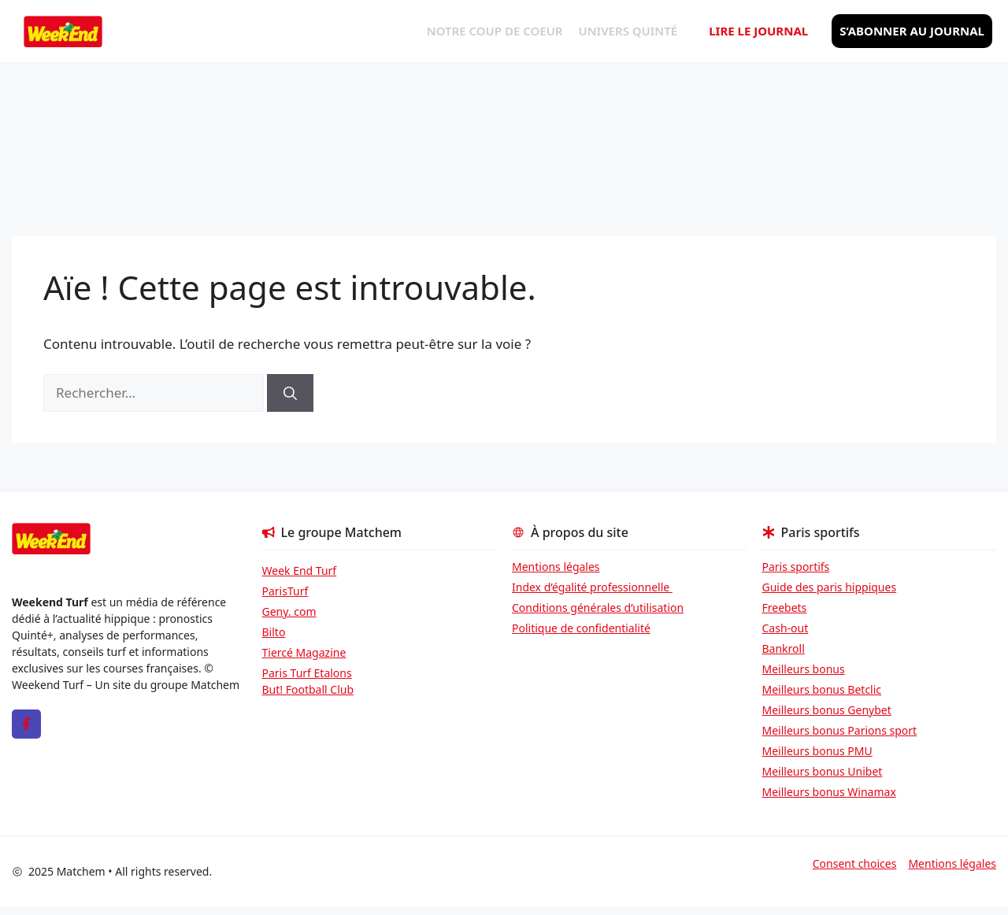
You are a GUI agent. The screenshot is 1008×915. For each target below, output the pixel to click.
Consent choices (855, 863)
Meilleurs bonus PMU (817, 750)
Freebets (784, 607)
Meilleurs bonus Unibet (822, 771)
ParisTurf (285, 590)
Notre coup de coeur (495, 31)
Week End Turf (299, 570)
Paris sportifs (796, 566)
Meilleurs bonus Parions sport (839, 730)
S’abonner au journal (911, 31)
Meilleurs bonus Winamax (829, 791)
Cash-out (785, 627)
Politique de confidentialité (581, 627)
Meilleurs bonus (803, 668)
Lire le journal (758, 31)
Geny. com (289, 611)
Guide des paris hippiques (829, 587)
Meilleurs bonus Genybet (826, 709)
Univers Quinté (628, 31)
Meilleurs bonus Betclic (822, 689)
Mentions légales (556, 566)
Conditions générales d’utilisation (598, 607)
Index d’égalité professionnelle (592, 587)
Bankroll (783, 648)
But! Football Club (308, 689)
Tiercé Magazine (304, 652)
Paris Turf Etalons (307, 672)
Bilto (274, 631)
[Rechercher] (290, 393)
